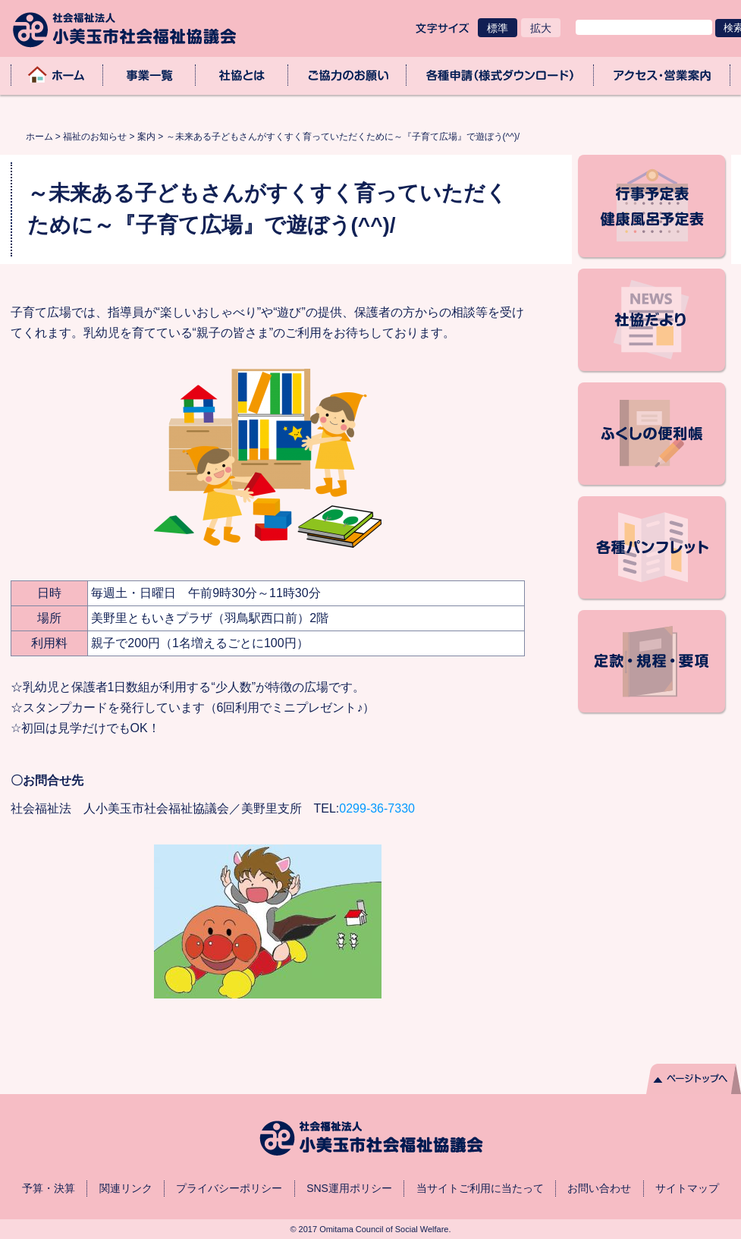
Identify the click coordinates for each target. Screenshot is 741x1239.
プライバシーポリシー (229, 1188)
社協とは (242, 75)
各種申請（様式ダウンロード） (500, 75)
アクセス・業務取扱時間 (662, 75)
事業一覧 (149, 75)
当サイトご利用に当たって (480, 1188)
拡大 (540, 28)
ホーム (57, 75)
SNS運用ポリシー (349, 1188)
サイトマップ (687, 1188)
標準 (497, 28)
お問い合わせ (599, 1188)
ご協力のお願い (347, 75)
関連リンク (125, 1188)
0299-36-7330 (377, 808)
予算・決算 (48, 1188)
